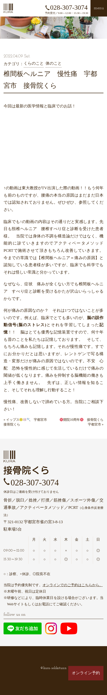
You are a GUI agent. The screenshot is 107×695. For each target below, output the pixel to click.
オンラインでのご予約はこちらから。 (73, 585)
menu (99, 8)
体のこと (54, 63)
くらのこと (34, 63)
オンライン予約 (86, 673)
